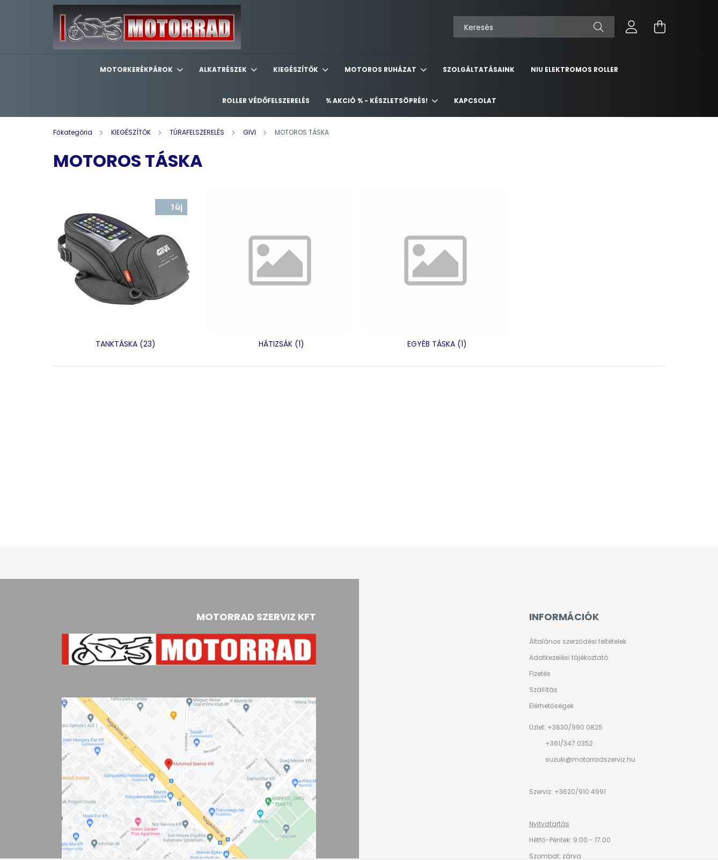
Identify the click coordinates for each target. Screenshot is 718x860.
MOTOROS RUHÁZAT (381, 69)
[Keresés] (533, 27)
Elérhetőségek (551, 706)
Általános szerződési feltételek (577, 641)
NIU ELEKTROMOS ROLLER (574, 69)
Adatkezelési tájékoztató (568, 657)
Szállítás (543, 690)
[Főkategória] (73, 132)
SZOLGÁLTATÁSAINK (479, 69)
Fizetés (540, 674)
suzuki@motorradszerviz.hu (590, 759)
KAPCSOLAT (475, 100)
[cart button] (659, 27)
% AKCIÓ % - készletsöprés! (377, 100)
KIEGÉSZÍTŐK (296, 69)
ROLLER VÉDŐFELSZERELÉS (266, 100)
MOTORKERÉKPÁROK (137, 69)
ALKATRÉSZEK (223, 69)
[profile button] (631, 27)
